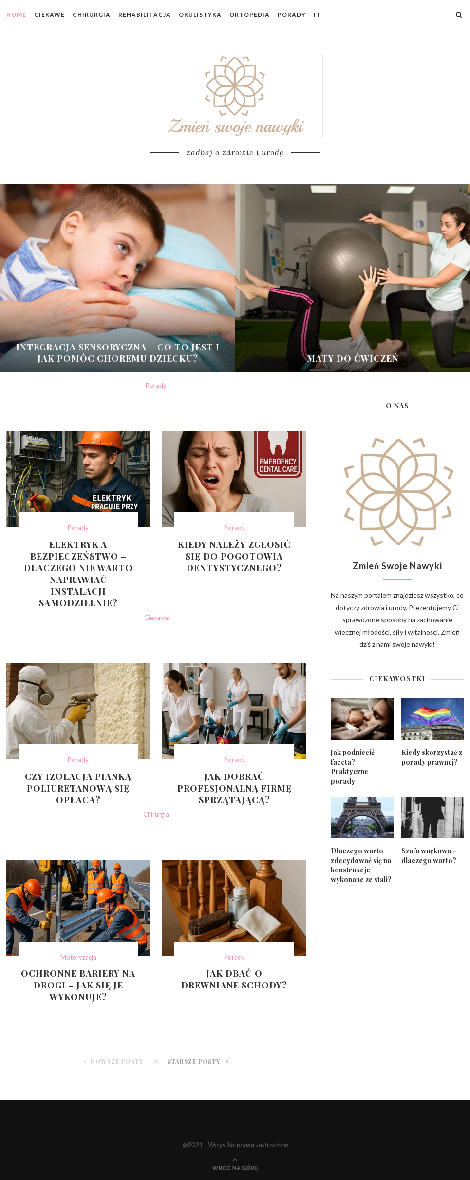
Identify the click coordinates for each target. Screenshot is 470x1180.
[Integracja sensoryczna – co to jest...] (118, 278)
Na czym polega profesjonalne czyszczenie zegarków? (156, 640)
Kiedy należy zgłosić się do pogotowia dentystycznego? (234, 556)
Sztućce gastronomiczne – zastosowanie (156, 1029)
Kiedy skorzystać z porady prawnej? (431, 757)
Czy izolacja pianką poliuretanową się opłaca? (78, 788)
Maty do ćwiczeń (353, 358)
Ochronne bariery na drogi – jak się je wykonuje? (78, 985)
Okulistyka (200, 14)
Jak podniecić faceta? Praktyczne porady (353, 767)
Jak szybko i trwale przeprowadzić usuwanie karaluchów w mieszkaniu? (156, 408)
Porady (292, 14)
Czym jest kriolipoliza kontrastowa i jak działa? (156, 837)
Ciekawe (49, 14)
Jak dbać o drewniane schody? (234, 979)
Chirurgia (92, 14)
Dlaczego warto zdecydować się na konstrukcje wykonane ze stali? (361, 865)
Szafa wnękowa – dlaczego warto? (429, 855)
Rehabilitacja (144, 14)
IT (317, 14)
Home (16, 14)
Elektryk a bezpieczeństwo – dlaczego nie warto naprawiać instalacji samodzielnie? (78, 574)
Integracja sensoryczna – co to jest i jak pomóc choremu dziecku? (118, 352)
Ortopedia (249, 14)
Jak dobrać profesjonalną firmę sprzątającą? (234, 788)
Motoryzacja (78, 957)
